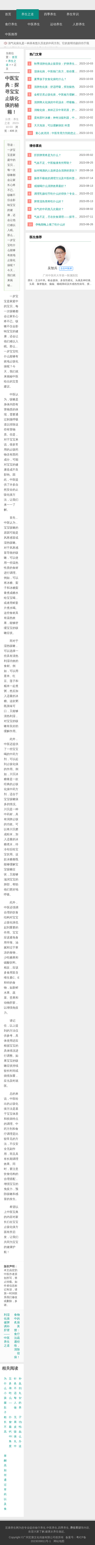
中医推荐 (11, 34)
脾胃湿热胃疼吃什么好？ (49, 201)
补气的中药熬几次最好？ (49, 209)
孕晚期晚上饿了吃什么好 (50, 224)
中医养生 (34, 24)
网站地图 (59, 1541)
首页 (8, 14)
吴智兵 (60, 268)
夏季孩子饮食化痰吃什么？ (50, 79)
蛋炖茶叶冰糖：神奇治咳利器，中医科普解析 (61, 117)
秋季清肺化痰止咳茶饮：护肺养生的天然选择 (61, 63)
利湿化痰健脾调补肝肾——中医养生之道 (7, 1330)
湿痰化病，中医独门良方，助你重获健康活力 (61, 71)
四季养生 (50, 14)
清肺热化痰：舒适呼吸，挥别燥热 (54, 86)
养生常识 (72, 14)
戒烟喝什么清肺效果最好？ (50, 185)
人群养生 (79, 24)
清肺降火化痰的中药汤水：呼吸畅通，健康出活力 (63, 102)
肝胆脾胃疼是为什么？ (47, 155)
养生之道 (27, 14)
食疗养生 (11, 24)
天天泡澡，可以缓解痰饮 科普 (52, 125)
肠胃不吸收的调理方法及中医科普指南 (57, 178)
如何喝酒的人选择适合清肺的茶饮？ (55, 170)
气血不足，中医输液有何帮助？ (53, 162)
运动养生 (56, 24)
